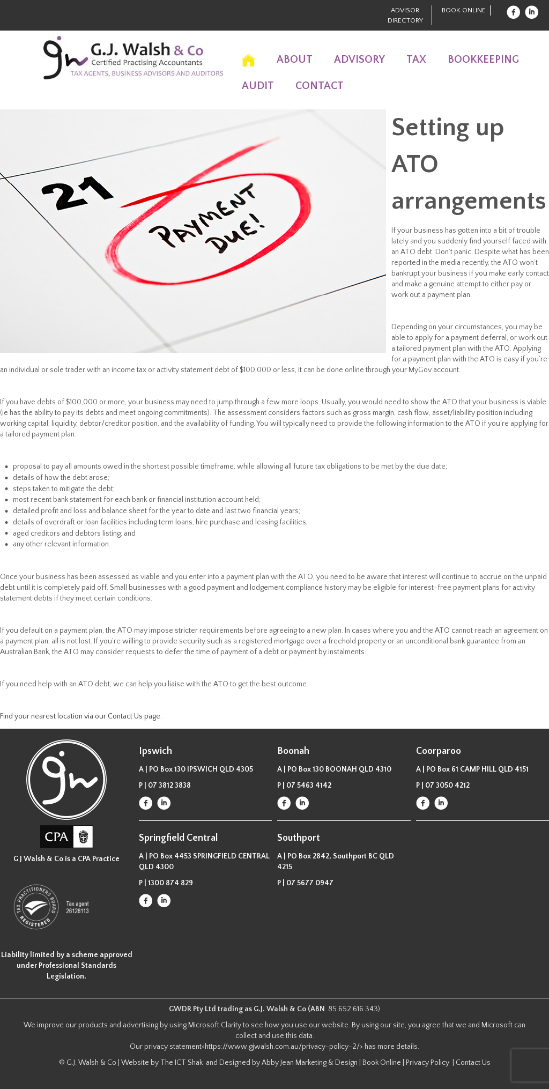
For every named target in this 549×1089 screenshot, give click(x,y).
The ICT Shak (182, 1062)
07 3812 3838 (169, 785)
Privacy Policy (428, 1062)
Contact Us (473, 1062)
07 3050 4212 (447, 785)
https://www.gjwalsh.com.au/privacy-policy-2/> (284, 1046)
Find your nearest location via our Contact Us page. (81, 716)
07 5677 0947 (309, 883)
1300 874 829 (170, 883)
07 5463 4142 (308, 785)
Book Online (464, 10)
